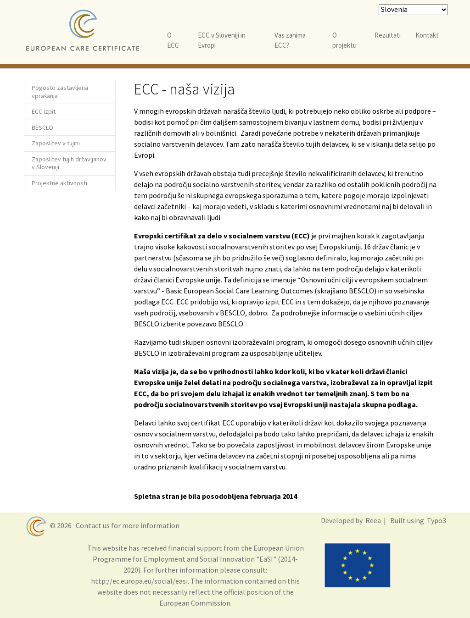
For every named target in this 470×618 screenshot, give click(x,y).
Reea (372, 520)
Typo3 (435, 520)
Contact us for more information (126, 525)
